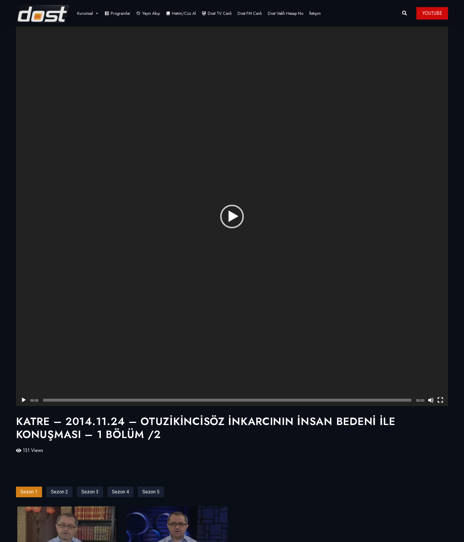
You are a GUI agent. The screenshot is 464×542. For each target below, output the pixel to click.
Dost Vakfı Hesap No (285, 13)
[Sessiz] (431, 400)
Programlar (120, 13)
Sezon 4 (120, 492)
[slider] (227, 400)
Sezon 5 (151, 492)
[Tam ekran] (440, 400)
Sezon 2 (59, 492)
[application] (232, 216)
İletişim (315, 13)
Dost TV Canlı (220, 13)
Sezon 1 (29, 492)
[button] (232, 216)
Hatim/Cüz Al (184, 13)
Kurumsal (88, 13)
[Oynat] (24, 400)
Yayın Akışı (151, 13)
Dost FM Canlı (250, 13)
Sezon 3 (90, 492)
